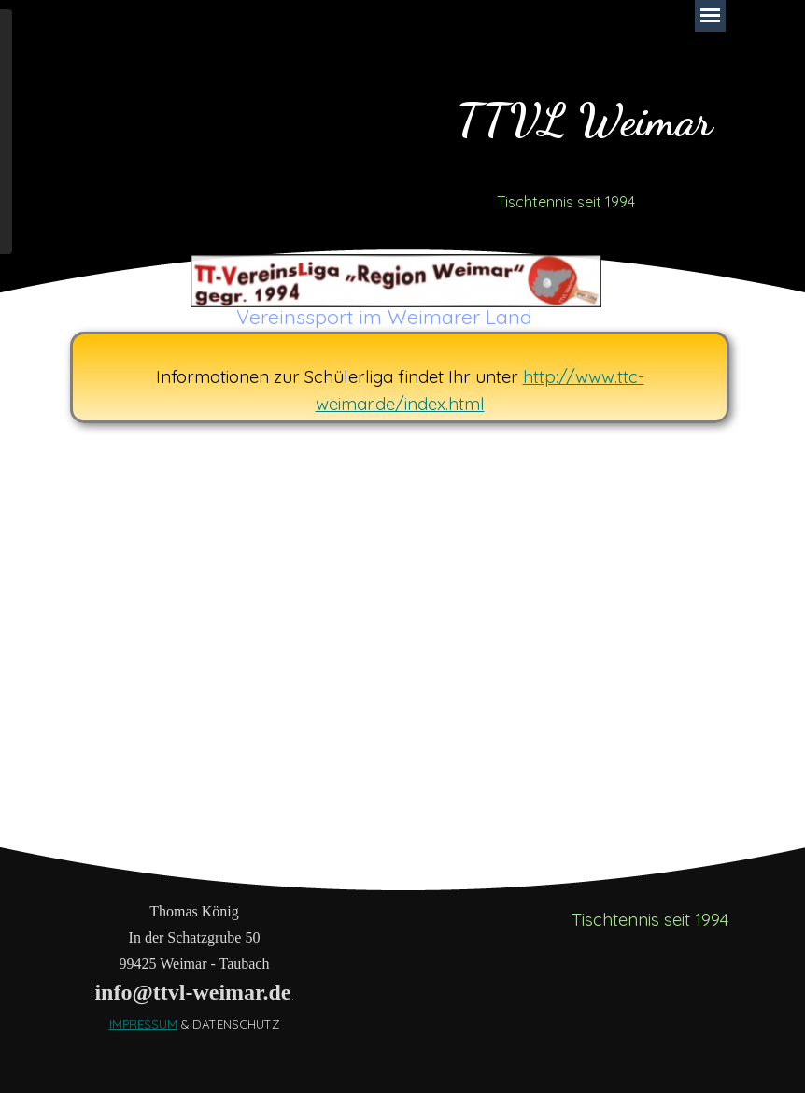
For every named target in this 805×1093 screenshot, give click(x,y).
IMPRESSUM (143, 1023)
